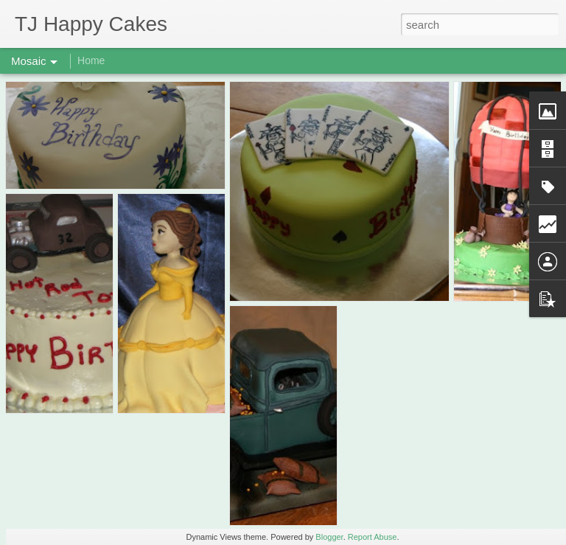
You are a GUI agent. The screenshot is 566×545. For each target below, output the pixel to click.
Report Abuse (372, 536)
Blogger (329, 536)
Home (91, 60)
